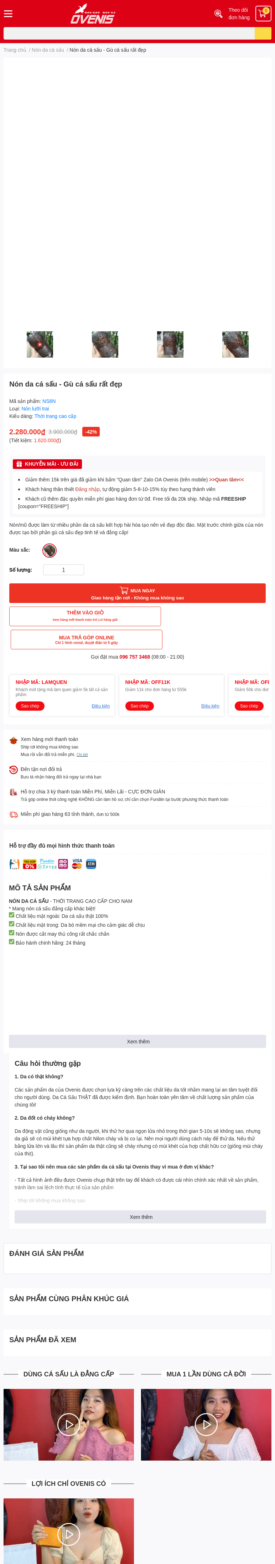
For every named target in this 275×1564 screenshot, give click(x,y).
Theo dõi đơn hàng (239, 13)
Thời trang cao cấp (55, 416)
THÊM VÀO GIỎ (72, 616)
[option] (39, 344)
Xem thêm (138, 1018)
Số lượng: (20, 570)
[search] (263, 33)
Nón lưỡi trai (35, 408)
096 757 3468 (135, 633)
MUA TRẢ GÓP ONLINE (202, 616)
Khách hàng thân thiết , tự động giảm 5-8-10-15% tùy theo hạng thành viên (120, 489)
